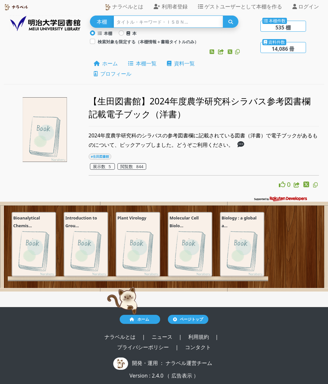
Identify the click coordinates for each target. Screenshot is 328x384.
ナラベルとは (123, 6)
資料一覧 (181, 63)
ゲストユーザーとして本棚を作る (240, 6)
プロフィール (112, 73)
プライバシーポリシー (143, 347)
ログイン (305, 6)
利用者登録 (170, 6)
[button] (212, 51)
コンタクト (198, 347)
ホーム (106, 63)
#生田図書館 (100, 157)
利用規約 (199, 336)
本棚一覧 (142, 63)
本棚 (105, 33)
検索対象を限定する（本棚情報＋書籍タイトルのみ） (148, 42)
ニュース (163, 336)
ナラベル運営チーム (189, 363)
